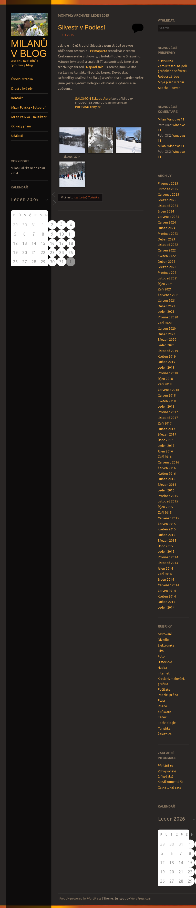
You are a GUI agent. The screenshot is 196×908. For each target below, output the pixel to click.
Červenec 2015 (168, 518)
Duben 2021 (166, 306)
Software (164, 711)
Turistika (93, 197)
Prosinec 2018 (168, 373)
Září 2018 (165, 384)
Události (17, 135)
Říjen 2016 (165, 451)
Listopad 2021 (168, 278)
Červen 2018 (167, 395)
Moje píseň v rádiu (171, 82)
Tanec (162, 717)
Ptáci (161, 700)
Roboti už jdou (168, 76)
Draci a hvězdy (22, 88)
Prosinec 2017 (168, 412)
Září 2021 (165, 289)
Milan (162, 119)
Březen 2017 (167, 434)
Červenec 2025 (168, 194)
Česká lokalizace (169, 787)
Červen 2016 (167, 468)
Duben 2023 (166, 239)
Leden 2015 (166, 551)
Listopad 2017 (168, 417)
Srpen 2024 (166, 211)
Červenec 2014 (168, 585)
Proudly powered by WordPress (80, 898)
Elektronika (166, 645)
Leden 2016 (166, 490)
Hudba (162, 667)
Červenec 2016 (168, 462)
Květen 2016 (167, 473)
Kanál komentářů (170, 781)
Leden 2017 (166, 445)
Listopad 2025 (168, 189)
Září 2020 (165, 323)
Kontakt (17, 98)
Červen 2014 (167, 590)
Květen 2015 (167, 529)
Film (161, 651)
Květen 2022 (167, 256)
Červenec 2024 (168, 216)
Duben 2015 (166, 535)
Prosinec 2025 (168, 183)
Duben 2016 (166, 479)
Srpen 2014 (166, 579)
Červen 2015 (167, 524)
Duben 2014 (166, 601)
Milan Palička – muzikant (29, 117)
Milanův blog (29, 48)
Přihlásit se (165, 765)
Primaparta (98, 51)
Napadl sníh (95, 67)
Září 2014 (165, 574)
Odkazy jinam (21, 126)
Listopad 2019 (168, 350)
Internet (164, 673)
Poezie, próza (168, 695)
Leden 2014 (166, 607)
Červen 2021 (167, 300)
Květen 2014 (167, 596)
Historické (165, 662)
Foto (161, 656)
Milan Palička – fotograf (28, 107)
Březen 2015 (167, 540)
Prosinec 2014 (168, 557)
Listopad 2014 (168, 562)
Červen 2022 (167, 250)
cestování (80, 197)
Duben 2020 (166, 334)
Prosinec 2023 (168, 233)
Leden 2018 (166, 406)
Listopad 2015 (168, 501)
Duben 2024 (166, 228)
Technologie (167, 722)
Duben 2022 (166, 261)
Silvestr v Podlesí (81, 27)
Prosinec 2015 (168, 496)
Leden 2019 (166, 367)
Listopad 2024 (168, 205)
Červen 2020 (167, 328)
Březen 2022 (167, 267)
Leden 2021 (166, 311)
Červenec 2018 (168, 389)
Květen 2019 (167, 356)
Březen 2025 (167, 200)
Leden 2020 (166, 345)
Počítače (164, 689)
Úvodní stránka (22, 79)
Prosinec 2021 (168, 272)
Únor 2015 (165, 546)
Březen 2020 (167, 339)
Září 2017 (165, 423)
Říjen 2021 (165, 284)
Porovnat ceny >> (88, 106)
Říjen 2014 (165, 568)
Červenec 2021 (168, 295)
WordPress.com (140, 898)
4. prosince (165, 60)
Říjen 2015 (165, 507)
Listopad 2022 (168, 244)
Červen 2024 (167, 222)
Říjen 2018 (165, 378)
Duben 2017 (166, 429)
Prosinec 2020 (168, 317)
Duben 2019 (166, 362)
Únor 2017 (165, 440)
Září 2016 (165, 456)
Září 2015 (165, 512)
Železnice (165, 734)
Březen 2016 (167, 484)
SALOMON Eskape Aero (93, 98)
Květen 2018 (167, 401)
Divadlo (163, 639)
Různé (162, 706)
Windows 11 (175, 119)
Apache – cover (169, 87)
